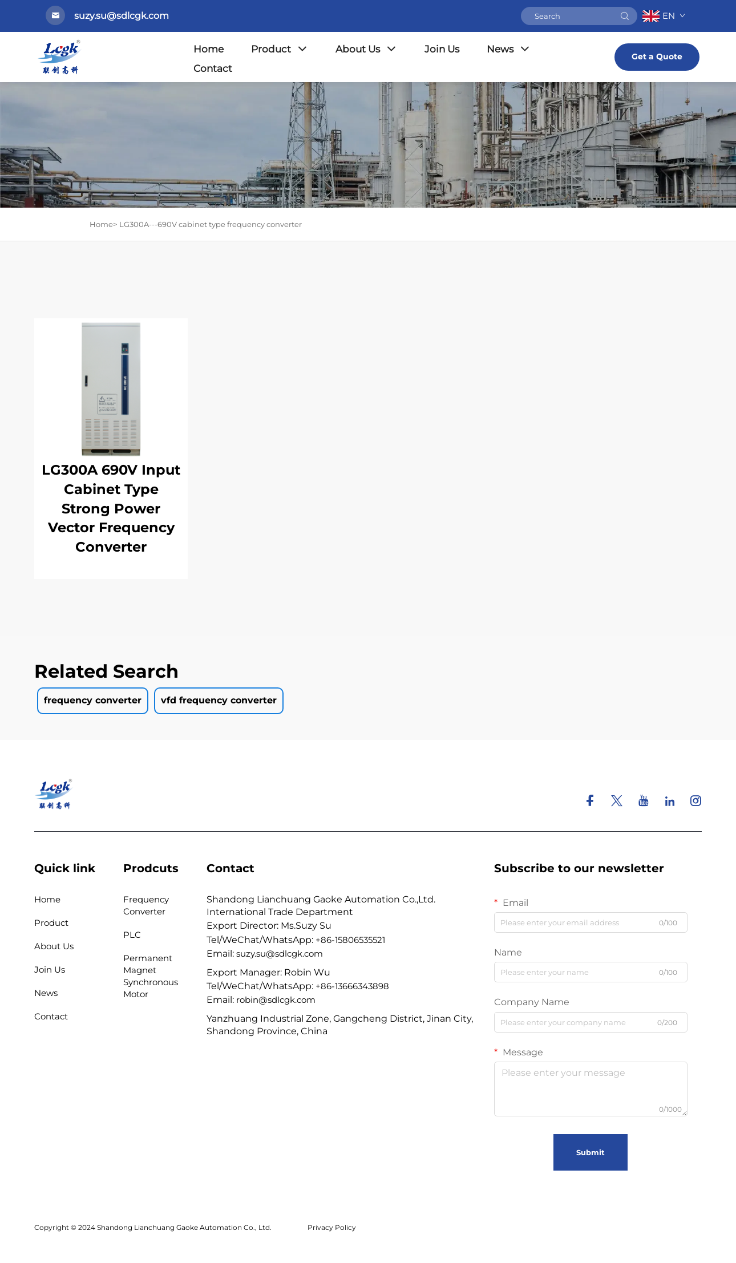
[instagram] (695, 802)
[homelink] (54, 793)
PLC (132, 934)
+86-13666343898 (352, 986)
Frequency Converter (146, 905)
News (509, 49)
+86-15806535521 (350, 939)
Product (279, 49)
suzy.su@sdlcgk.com (279, 953)
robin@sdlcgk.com (276, 999)
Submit (590, 1152)
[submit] (624, 16)
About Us (366, 49)
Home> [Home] (103, 224)
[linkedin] (671, 802)
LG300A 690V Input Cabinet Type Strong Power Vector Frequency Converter (111, 508)
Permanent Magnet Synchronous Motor (150, 976)
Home (208, 49)
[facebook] (591, 802)
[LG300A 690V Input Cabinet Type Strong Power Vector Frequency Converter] (111, 388)
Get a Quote (657, 56)
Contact (212, 68)
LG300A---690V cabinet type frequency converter (210, 224)
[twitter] (617, 802)
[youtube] (645, 802)
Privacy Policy (332, 1227)
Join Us (441, 49)
